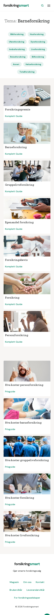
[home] (16, 5)
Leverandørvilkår (35, 589)
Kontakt (40, 582)
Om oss (27, 582)
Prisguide (10, 391)
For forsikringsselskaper (27, 597)
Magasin (14, 582)
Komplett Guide (13, 116)
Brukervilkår (16, 589)
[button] (49, 5)
